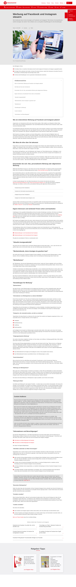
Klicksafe (30, 204)
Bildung (61, 3)
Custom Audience (18, 110)
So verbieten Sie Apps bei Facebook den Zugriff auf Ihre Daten (50, 532)
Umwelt (34, 7)
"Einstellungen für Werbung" (20, 107)
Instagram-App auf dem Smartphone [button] (21, 194)
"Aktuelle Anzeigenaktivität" (20, 97)
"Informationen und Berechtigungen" (22, 114)
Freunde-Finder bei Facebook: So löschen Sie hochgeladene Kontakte (23, 532)
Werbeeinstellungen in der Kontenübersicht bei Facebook (25, 232)
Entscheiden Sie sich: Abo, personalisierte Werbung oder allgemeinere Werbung (31, 90)
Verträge (63, 7)
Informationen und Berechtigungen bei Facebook (24, 440)
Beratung (43, 3)
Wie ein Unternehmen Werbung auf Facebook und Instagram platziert (29, 83)
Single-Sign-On (27, 480)
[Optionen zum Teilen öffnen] (31, 28)
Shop (52, 3)
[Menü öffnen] (69, 3)
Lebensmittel (27, 7)
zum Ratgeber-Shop (28, 569)
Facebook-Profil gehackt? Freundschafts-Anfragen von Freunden (27, 537)
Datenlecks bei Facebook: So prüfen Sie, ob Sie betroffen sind (24, 526)
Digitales (20, 7)
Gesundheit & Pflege (43, 7)
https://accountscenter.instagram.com (37, 182)
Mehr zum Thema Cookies (18, 517)
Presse (48, 3)
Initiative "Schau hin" (18, 204)
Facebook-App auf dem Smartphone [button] (21, 188)
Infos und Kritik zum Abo (43, 170)
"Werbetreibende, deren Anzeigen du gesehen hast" (25, 100)
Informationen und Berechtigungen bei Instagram (24, 442)
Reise (58, 7)
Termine (57, 3)
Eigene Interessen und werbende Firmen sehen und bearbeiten (27, 93)
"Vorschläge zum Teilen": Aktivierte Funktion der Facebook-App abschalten (50, 526)
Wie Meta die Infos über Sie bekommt (22, 86)
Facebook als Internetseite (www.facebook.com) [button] (23, 191)
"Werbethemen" (18, 104)
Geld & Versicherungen (10, 7)
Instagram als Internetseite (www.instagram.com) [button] (24, 198)
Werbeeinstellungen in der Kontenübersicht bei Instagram (26, 235)
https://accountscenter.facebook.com (20, 182)
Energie (51, 7)
